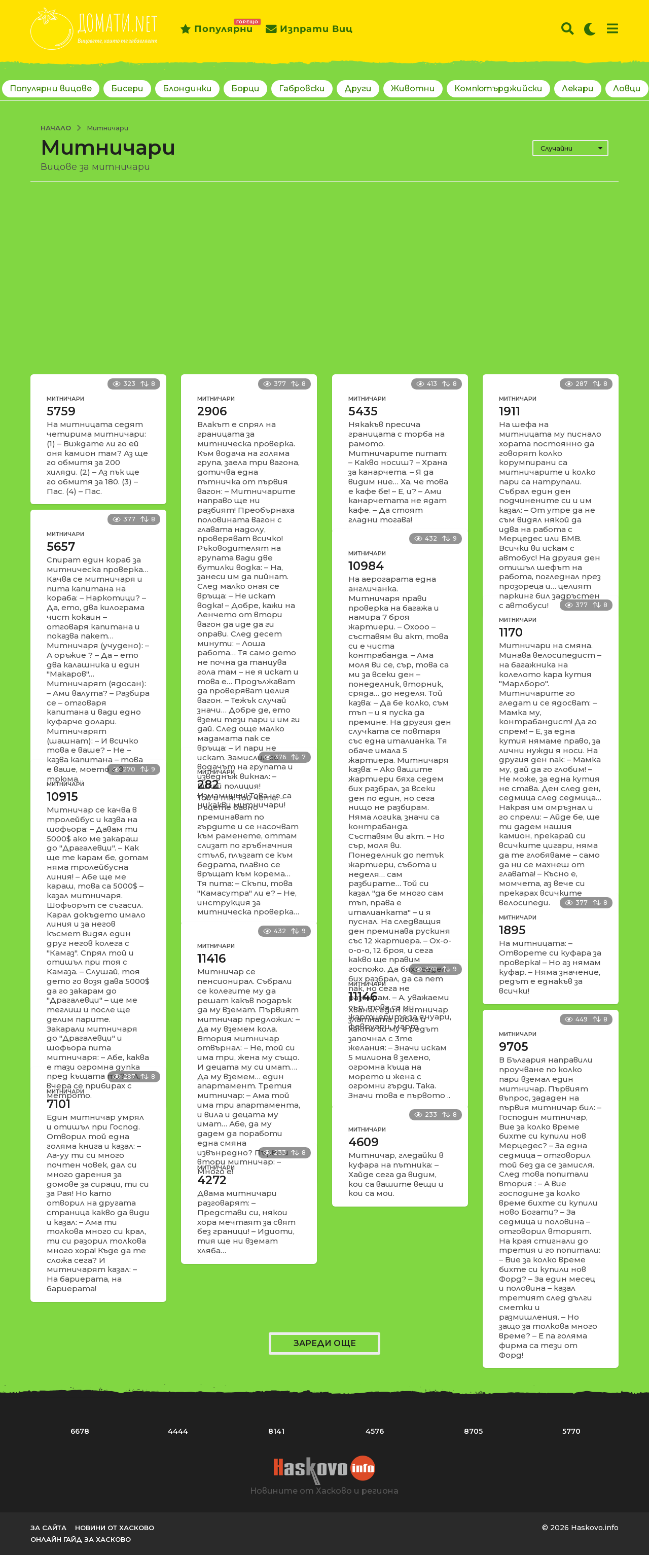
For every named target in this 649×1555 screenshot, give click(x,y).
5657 (61, 547)
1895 (512, 930)
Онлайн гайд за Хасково (80, 1539)
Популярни (216, 29)
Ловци (627, 88)
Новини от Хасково (114, 1528)
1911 (509, 411)
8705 (473, 1431)
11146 (362, 996)
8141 (276, 1431)
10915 (62, 797)
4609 (363, 1142)
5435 (363, 411)
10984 (366, 566)
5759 (61, 411)
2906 (212, 411)
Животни (413, 88)
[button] (567, 29)
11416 (211, 958)
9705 (513, 1047)
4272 (212, 1180)
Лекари (578, 88)
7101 (58, 1104)
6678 (79, 1431)
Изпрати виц (309, 29)
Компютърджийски (498, 88)
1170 (511, 632)
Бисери (127, 88)
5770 (571, 1431)
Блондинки (187, 88)
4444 (178, 1431)
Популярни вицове (51, 88)
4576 (375, 1431)
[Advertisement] (324, 278)
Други (358, 88)
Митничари (65, 399)
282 (208, 785)
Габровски (302, 88)
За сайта (48, 1528)
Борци (245, 88)
